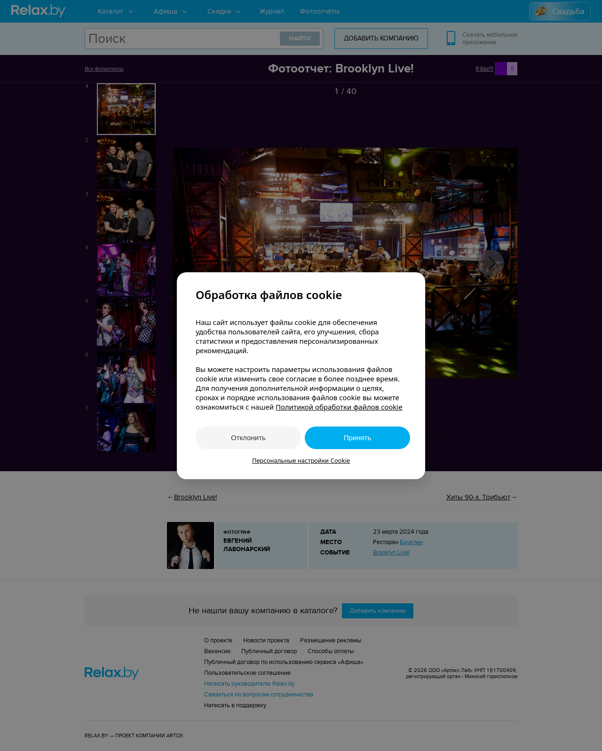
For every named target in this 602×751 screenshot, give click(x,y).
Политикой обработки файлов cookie (339, 406)
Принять (358, 438)
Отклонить (248, 438)
